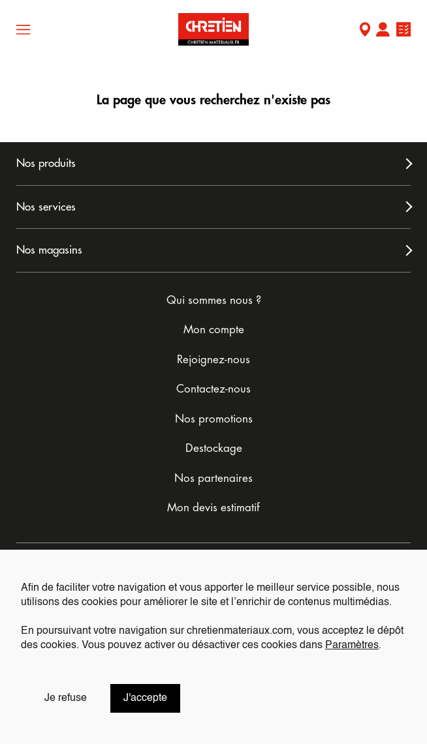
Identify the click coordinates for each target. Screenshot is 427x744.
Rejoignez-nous (213, 359)
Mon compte (382, 31)
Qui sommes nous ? (213, 300)
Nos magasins (49, 250)
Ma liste (403, 31)
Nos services (46, 207)
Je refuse (65, 698)
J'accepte (145, 698)
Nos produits (46, 163)
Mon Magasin (365, 31)
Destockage (213, 448)
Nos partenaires (213, 478)
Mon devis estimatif (213, 507)
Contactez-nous (213, 388)
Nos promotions (214, 418)
